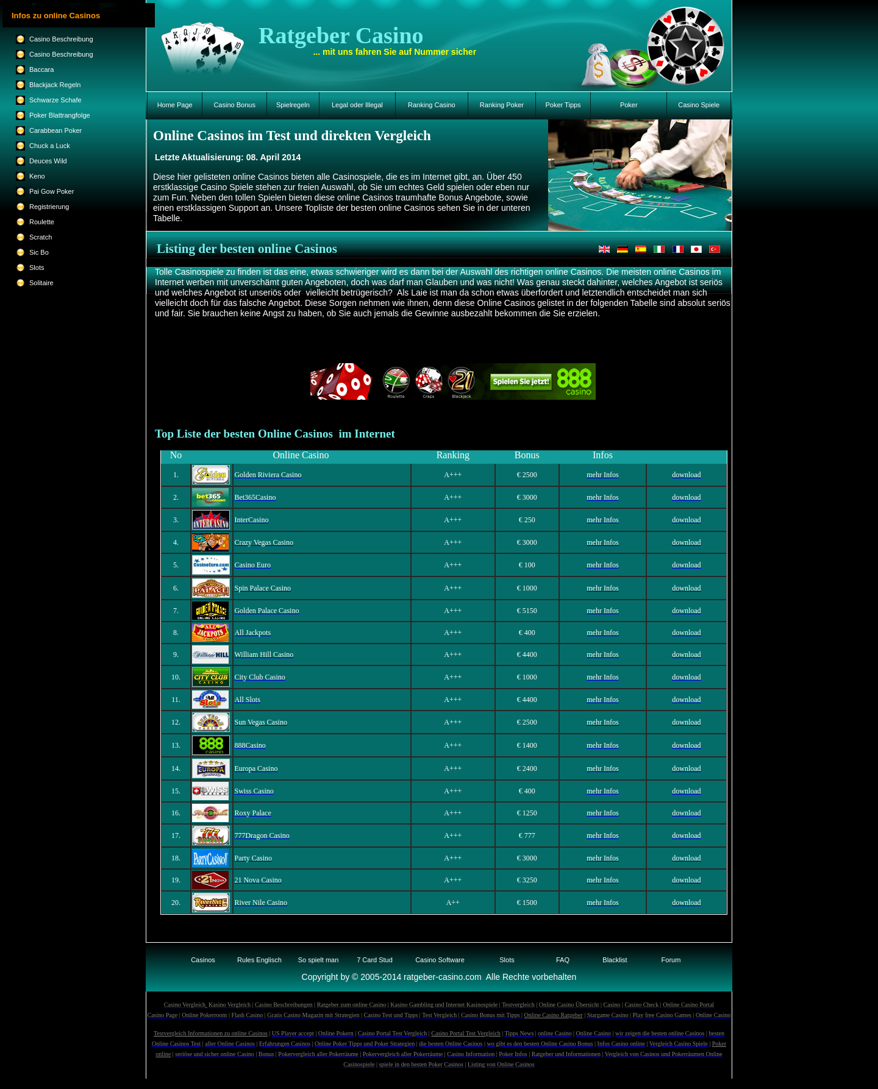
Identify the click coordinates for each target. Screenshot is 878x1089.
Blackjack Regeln (54, 84)
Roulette (41, 221)
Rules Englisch (259, 959)
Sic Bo (39, 252)
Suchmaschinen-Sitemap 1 (439, 1083)
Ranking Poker (502, 104)
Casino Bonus (234, 104)
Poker (629, 104)
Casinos (203, 959)
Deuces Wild (48, 161)
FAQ (562, 959)
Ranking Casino (431, 104)
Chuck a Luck (49, 145)
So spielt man (318, 959)
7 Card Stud (375, 959)
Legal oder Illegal (357, 104)
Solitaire (41, 282)
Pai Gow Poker (51, 191)
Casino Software (440, 959)
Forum (671, 959)
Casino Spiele (698, 104)
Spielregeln (293, 104)
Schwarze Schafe (55, 100)
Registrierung (49, 206)
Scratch (40, 237)
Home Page (175, 104)
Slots (506, 959)
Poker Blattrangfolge (59, 115)
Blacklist (614, 959)
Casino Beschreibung (61, 39)
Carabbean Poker (55, 130)
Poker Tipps (563, 104)
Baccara (41, 69)
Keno (37, 176)
